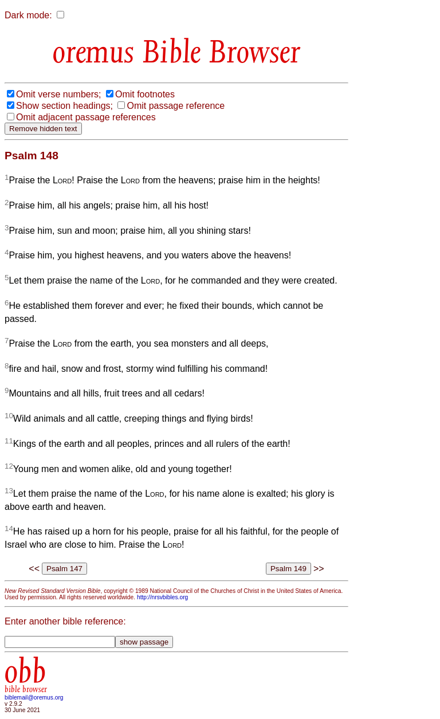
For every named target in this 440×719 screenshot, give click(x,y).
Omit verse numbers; (58, 94)
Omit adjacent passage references (86, 117)
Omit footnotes (145, 94)
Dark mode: (28, 15)
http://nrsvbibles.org (162, 597)
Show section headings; (64, 106)
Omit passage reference (176, 106)
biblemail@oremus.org (34, 697)
